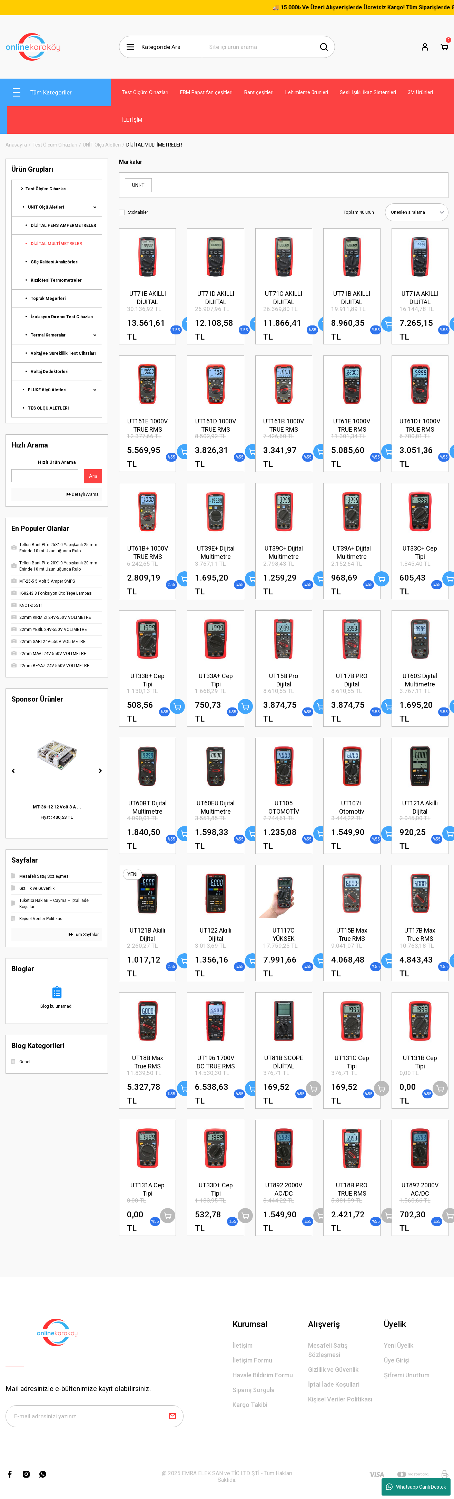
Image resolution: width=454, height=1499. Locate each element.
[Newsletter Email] (95, 1416)
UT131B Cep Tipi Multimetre (420, 1062)
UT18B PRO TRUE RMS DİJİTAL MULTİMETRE (352, 1189)
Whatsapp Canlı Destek (416, 1487)
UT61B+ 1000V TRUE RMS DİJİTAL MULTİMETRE (147, 553)
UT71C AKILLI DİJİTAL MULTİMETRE (283, 298)
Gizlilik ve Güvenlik (333, 1369)
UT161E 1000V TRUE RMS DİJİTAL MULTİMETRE (147, 425)
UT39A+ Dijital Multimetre (352, 552)
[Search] (268, 47)
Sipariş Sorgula (254, 1390)
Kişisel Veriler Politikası (340, 1399)
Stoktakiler (138, 212)
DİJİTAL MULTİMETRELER (154, 145)
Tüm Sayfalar (84, 934)
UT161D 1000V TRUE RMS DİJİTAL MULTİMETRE (215, 425)
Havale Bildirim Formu (263, 1375)
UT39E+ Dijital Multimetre (216, 552)
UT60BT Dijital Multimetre (147, 807)
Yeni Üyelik (398, 1345)
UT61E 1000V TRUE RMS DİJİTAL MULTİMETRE (351, 425)
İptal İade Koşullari (333, 1384)
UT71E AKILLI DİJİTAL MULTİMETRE (147, 298)
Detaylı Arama (83, 494)
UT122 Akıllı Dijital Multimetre (215, 935)
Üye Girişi (396, 1360)
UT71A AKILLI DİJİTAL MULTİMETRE (420, 298)
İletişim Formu (252, 1360)
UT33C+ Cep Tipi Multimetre (420, 553)
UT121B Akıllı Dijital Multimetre (147, 935)
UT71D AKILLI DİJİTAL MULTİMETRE (215, 298)
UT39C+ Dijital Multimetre (284, 552)
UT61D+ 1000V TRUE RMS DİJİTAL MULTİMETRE (419, 425)
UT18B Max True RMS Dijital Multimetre (147, 1062)
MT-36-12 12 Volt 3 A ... (57, 806)
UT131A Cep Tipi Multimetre (147, 1189)
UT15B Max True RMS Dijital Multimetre (351, 935)
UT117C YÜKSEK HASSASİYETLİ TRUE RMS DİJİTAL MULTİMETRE (283, 935)
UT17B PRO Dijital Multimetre (351, 680)
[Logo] (33, 47)
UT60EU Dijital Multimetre (216, 807)
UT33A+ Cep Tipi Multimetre (216, 680)
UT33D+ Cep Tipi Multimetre (216, 1189)
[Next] (100, 770)
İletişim (243, 1345)
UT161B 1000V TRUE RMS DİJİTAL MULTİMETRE (283, 425)
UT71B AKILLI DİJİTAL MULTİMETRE (351, 298)
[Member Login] (425, 47)
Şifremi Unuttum (407, 1375)
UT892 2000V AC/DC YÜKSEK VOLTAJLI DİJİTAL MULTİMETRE (283, 1189)
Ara (93, 476)
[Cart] (444, 47)
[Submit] (172, 1416)
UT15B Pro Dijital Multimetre (284, 680)
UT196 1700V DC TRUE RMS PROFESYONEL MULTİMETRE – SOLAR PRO (215, 1062)
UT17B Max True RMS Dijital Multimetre (419, 935)
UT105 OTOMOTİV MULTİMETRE (283, 807)
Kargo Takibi (250, 1404)
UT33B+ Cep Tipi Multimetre (147, 680)
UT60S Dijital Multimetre (420, 680)
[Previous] (13, 770)
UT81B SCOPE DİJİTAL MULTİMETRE (283, 1062)
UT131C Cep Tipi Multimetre (352, 1062)
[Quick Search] (44, 475)
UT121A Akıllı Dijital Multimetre (420, 807)
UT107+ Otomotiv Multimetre (352, 807)
